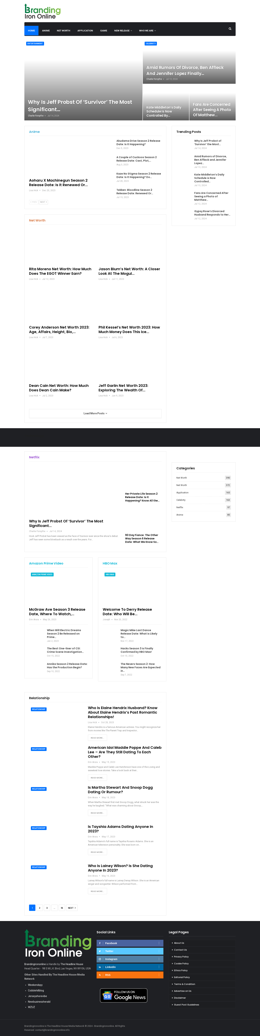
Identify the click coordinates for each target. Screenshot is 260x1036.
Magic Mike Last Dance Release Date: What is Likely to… (139, 633)
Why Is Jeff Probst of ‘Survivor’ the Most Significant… (66, 523)
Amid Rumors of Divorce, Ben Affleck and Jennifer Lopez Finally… (185, 70)
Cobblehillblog (36, 990)
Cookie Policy (181, 963)
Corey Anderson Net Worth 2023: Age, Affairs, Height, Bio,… (59, 329)
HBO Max (110, 574)
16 (62, 907)
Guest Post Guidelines (186, 1004)
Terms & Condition (184, 984)
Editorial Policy (182, 977)
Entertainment (35, 44)
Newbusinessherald (39, 1001)
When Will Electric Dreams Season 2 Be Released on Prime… (64, 633)
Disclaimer (180, 997)
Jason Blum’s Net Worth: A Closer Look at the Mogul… (129, 271)
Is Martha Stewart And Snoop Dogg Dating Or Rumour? (120, 789)
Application (85, 30)
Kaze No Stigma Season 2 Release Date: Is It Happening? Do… (138, 175)
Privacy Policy (181, 956)
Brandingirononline (35, 964)
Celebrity (151, 44)
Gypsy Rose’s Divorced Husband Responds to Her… (212, 212)
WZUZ (31, 1007)
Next (43, 202)
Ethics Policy (181, 970)
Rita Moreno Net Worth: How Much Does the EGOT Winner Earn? (60, 271)
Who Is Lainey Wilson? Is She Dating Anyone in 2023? (120, 868)
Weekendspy (35, 984)
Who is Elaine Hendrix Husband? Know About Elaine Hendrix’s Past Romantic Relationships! (122, 712)
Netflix (179, 507)
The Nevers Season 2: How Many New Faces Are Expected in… (141, 667)
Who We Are (146, 30)
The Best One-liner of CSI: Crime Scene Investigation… (65, 650)
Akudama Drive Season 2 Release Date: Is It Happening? (138, 142)
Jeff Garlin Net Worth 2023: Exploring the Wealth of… (123, 388)
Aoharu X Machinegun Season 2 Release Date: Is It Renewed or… (58, 182)
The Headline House (72, 964)
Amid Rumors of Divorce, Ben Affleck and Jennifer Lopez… (210, 160)
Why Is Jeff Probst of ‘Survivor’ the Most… (207, 142)
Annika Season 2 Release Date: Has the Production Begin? (67, 665)
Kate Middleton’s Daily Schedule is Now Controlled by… (163, 111)
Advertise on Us (182, 990)
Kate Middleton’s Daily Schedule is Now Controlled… (209, 178)
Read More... (97, 737)
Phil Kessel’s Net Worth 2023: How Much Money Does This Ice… (129, 329)
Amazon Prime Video (42, 574)
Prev (33, 202)
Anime (46, 30)
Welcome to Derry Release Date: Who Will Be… (127, 611)
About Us (179, 942)
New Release (121, 30)
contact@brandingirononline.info (52, 1030)
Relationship (38, 709)
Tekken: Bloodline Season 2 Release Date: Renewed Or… (134, 191)
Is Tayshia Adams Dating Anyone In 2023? (120, 829)
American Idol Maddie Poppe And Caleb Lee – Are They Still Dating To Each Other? (125, 752)
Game (103, 30)
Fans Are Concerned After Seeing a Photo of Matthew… (212, 110)
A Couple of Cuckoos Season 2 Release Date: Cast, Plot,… (136, 158)
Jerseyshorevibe (37, 996)
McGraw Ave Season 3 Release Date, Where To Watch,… (57, 611)
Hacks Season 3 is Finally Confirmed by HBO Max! (137, 650)
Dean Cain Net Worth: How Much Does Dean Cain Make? (59, 388)
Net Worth (63, 30)
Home (31, 30)
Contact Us (180, 949)
